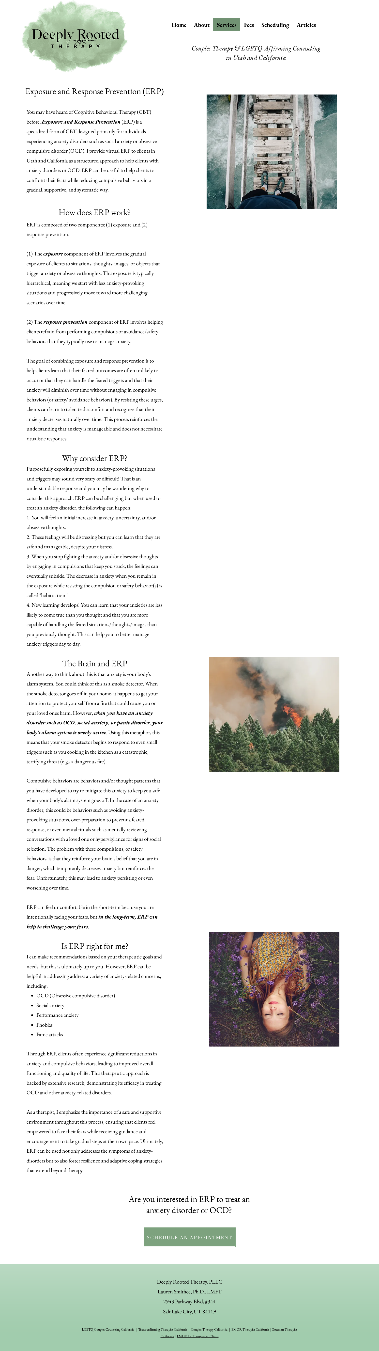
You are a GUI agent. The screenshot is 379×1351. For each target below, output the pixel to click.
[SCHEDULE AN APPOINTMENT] (189, 1237)
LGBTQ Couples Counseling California (108, 1329)
